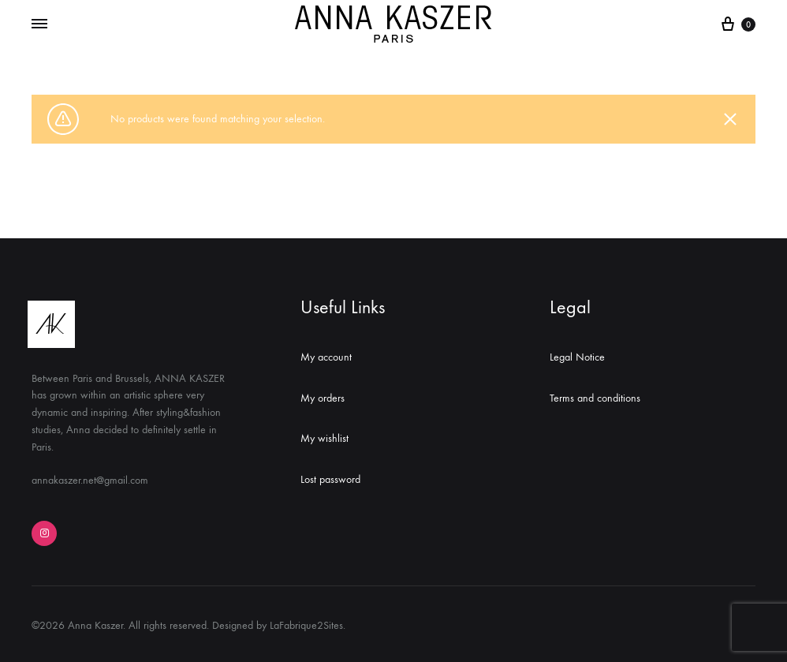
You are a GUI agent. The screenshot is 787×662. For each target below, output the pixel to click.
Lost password (330, 479)
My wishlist (324, 438)
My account (326, 357)
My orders (322, 398)
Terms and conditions (595, 398)
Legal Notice (577, 357)
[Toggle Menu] (39, 24)
